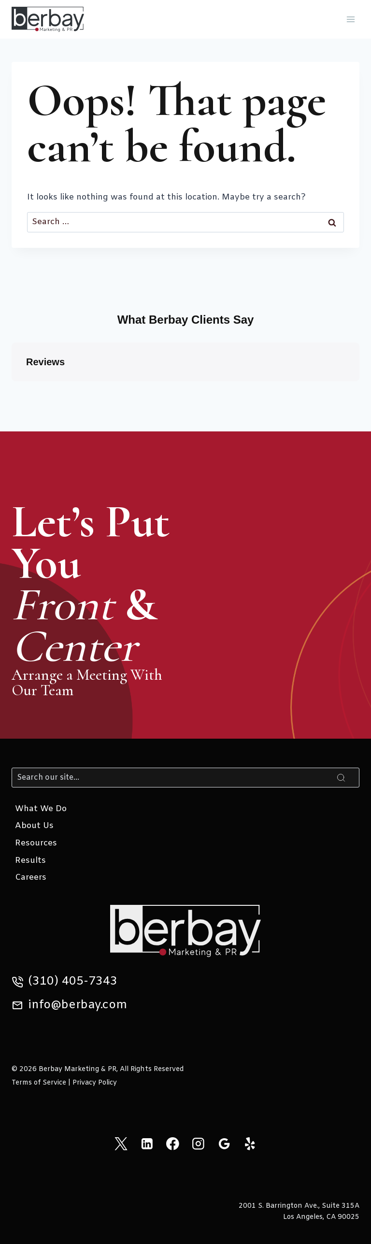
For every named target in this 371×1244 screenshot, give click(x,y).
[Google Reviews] (224, 1144)
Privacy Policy (94, 1082)
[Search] (185, 777)
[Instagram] (198, 1144)
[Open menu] (350, 19)
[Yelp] (250, 1144)
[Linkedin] (146, 1144)
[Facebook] (173, 1144)
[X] (121, 1144)
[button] (11, 391)
